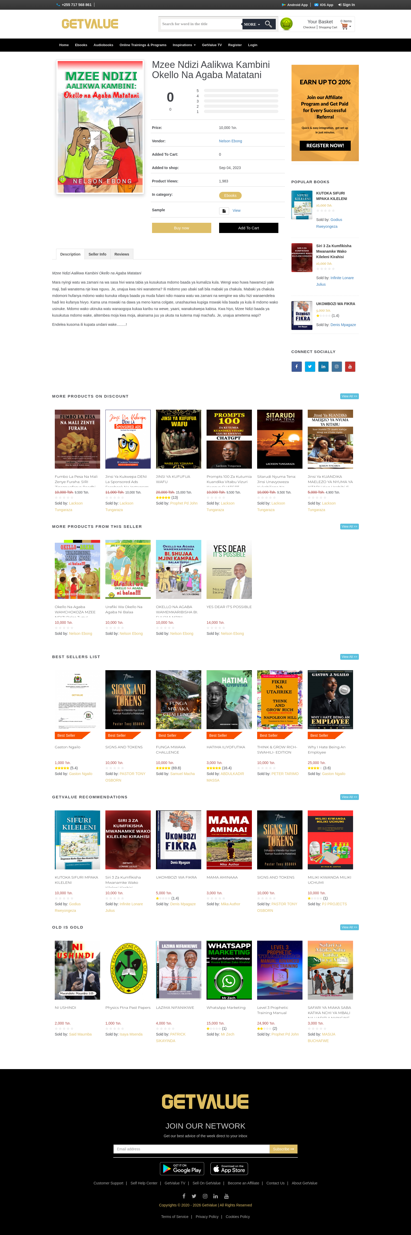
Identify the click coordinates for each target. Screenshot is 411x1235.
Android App (295, 5)
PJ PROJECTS (334, 904)
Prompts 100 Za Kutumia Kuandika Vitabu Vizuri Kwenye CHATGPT (229, 481)
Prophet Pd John (184, 503)
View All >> (349, 396)
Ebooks (81, 45)
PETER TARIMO (285, 774)
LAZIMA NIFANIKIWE (175, 1007)
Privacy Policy (207, 1217)
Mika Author (230, 904)
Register (235, 45)
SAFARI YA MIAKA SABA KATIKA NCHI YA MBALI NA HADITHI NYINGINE (329, 1012)
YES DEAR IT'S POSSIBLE (229, 606)
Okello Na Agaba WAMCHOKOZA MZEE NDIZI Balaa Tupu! (75, 612)
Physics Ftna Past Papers (127, 1007)
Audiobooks (103, 45)
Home (64, 45)
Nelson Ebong (230, 141)
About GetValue (304, 1183)
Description (70, 254)
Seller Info (97, 254)
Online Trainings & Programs (143, 45)
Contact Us (276, 1183)
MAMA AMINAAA (222, 877)
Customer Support (108, 1183)
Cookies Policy (238, 1217)
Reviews (122, 254)
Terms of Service (174, 1217)
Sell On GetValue (207, 1183)
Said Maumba (80, 1034)
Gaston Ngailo (67, 747)
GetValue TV (212, 45)
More (252, 24)
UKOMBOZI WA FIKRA (335, 304)
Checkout (309, 27)
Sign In (346, 5)
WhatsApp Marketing (226, 1007)
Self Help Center (144, 1183)
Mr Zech (227, 1034)
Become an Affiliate (243, 1183)
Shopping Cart (328, 27)
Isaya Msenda (131, 1034)
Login (252, 45)
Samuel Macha (182, 774)
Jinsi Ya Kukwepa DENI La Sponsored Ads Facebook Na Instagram (127, 481)
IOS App (323, 5)
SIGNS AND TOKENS (124, 747)
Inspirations (184, 45)
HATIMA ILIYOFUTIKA (226, 747)
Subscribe (283, 1149)
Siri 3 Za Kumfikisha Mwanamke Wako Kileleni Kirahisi (333, 251)
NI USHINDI (65, 1007)
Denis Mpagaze (343, 325)
